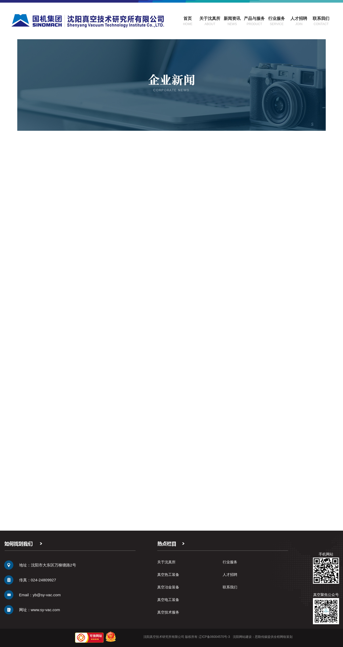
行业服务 (230, 562)
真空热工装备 (168, 574)
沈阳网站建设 (242, 637)
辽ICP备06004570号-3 (214, 637)
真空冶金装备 (168, 587)
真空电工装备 (168, 600)
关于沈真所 (166, 562)
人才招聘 (230, 574)
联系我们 (230, 587)
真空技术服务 (168, 612)
